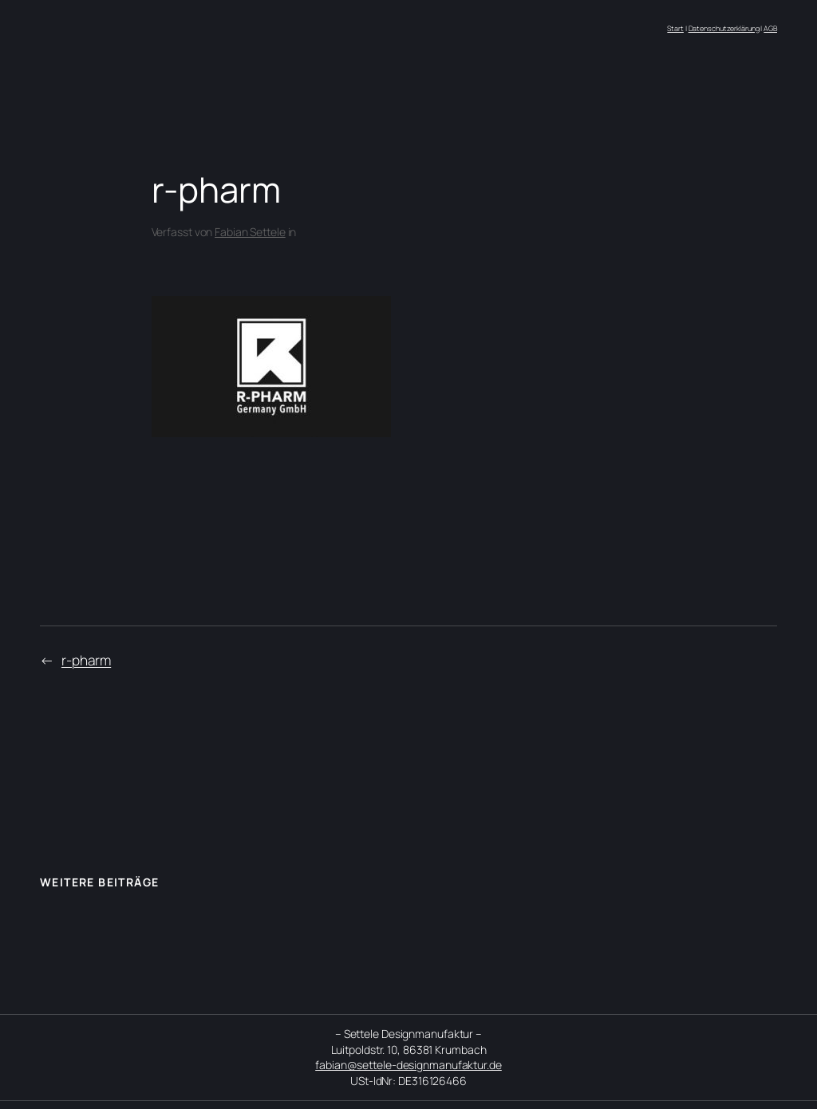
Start (675, 28)
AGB (770, 28)
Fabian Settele (250, 231)
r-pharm (86, 659)
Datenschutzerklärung (724, 28)
